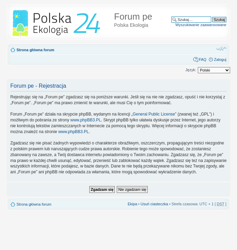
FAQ (202, 59)
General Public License (154, 114)
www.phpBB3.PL (85, 120)
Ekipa (132, 204)
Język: (190, 70)
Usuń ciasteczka (154, 204)
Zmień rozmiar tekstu (221, 48)
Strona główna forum (35, 50)
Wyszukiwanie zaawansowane (201, 25)
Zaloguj (220, 59)
